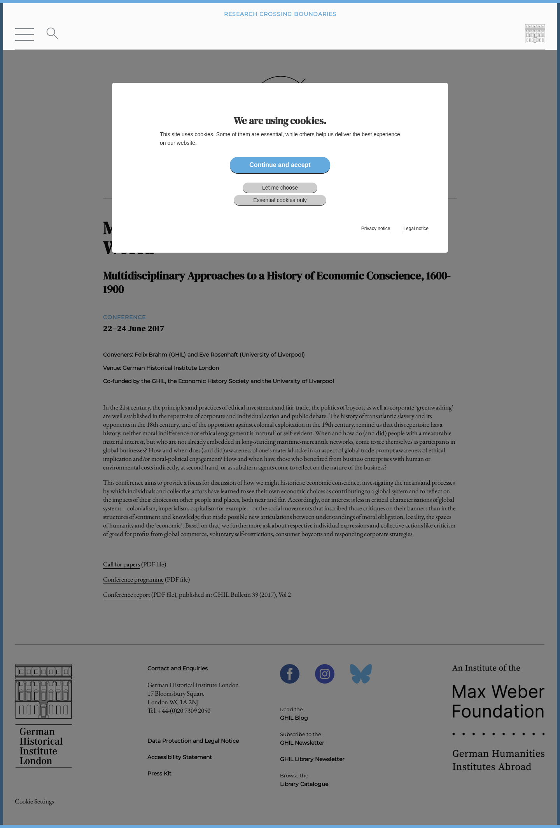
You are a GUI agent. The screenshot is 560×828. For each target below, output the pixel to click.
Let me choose (280, 188)
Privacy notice (375, 228)
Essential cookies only (280, 200)
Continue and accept (279, 165)
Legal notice (416, 228)
